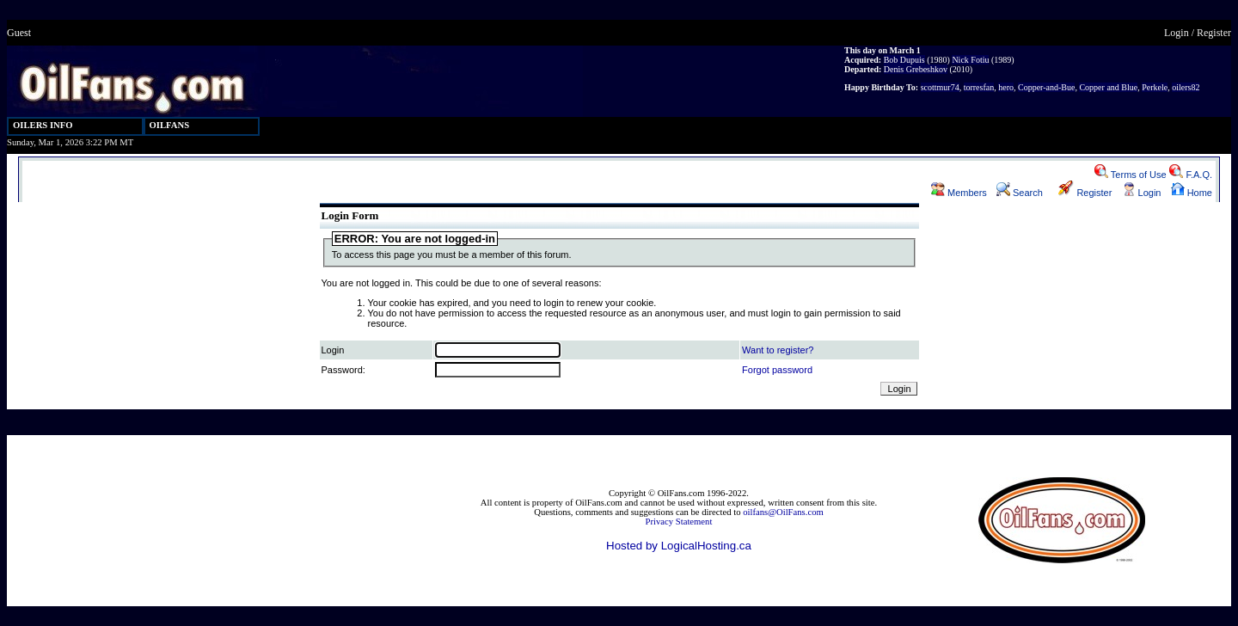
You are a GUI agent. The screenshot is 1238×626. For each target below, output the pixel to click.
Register (1214, 33)
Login (1176, 33)
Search (1019, 192)
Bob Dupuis (904, 59)
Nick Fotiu (970, 59)
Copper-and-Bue (1046, 87)
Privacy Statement (679, 521)
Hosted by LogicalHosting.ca (678, 545)
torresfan (979, 87)
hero (1006, 87)
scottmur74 (940, 87)
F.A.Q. (1190, 174)
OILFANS (170, 125)
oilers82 (1185, 87)
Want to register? (777, 350)
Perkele (1155, 87)
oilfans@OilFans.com (783, 512)
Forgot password (777, 370)
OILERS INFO (43, 125)
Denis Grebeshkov (915, 69)
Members (959, 192)
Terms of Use (1130, 174)
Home (1191, 192)
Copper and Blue (1108, 87)
